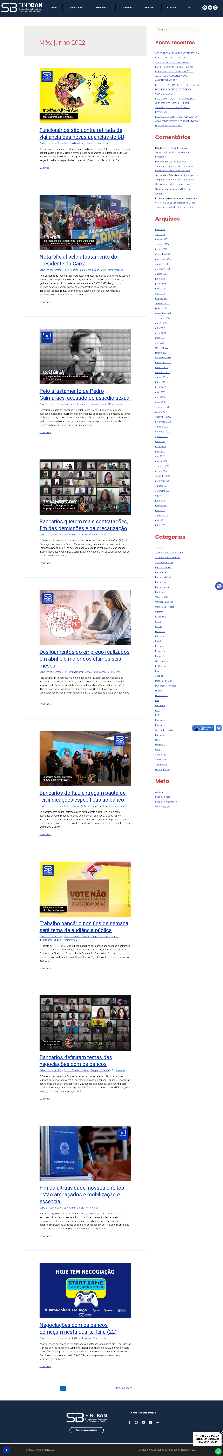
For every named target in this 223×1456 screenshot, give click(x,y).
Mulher (104, 270)
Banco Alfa (160, 572)
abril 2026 (160, 234)
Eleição (158, 641)
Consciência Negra (164, 607)
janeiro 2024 (161, 353)
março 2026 (161, 239)
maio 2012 (160, 520)
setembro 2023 (162, 372)
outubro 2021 (161, 486)
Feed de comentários (166, 801)
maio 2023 (160, 392)
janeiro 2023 (161, 412)
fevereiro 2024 (162, 348)
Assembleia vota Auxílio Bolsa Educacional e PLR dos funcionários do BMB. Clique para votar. (176, 202)
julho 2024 (160, 328)
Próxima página (125, 1388)
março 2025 (161, 298)
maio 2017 (160, 510)
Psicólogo (160, 725)
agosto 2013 (161, 515)
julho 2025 (160, 278)
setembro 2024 (162, 318)
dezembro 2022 (163, 416)
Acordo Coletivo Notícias (76, 806)
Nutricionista (161, 695)
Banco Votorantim (164, 587)
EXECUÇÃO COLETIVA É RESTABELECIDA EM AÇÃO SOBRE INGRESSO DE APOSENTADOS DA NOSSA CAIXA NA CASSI (176, 121)
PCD (157, 710)
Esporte (159, 646)
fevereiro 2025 (162, 303)
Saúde (158, 750)
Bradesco (160, 592)
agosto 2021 (161, 495)
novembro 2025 (163, 259)
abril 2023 (160, 397)
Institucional (93, 270)
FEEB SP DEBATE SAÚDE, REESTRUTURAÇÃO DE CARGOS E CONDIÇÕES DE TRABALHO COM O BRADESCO (177, 89)
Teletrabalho (161, 764)
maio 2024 (160, 338)
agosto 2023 (161, 377)
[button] (86, 1430)
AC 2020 (159, 547)
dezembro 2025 (163, 254)
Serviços (150, 7)
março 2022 (161, 461)
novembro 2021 (163, 481)
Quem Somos (76, 7)
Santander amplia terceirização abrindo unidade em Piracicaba (172, 152)
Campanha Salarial (73, 534)
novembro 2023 (163, 362)
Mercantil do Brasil (164, 680)
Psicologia (160, 720)
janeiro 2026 (161, 249)
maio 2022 (160, 451)
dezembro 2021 (163, 476)
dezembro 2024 (163, 313)
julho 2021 (160, 500)
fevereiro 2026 (162, 244)
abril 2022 (160, 456)
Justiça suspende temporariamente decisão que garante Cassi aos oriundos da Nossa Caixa (174, 166)
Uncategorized (162, 769)
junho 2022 (160, 446)
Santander (160, 745)
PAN (157, 700)
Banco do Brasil (72, 143)
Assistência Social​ (164, 562)
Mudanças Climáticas (165, 685)
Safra (158, 740)
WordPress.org (162, 806)
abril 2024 (160, 343)
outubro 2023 (161, 367)
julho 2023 (160, 382)
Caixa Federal (71, 270)
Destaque (160, 631)
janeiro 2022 (161, 471)
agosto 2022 (161, 436)
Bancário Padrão (163, 567)
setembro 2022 (162, 431)
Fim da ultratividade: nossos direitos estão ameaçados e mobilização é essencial (82, 1195)
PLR (157, 715)
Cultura (158, 626)
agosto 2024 (161, 323)
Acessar (159, 792)
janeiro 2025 (161, 308)
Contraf (82, 270)
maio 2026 (160, 229)
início (54, 7)
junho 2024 (160, 333)
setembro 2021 (162, 491)
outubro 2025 (161, 264)
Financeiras (161, 651)
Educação (160, 636)
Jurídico (57, 940)
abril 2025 (160, 293)
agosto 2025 (161, 274)
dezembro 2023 (163, 357)
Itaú (113, 806)
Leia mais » (45, 167)
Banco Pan (160, 582)
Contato (171, 7)
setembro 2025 (162, 269)
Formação (160, 656)
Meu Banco (103, 7)
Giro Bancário (161, 661)
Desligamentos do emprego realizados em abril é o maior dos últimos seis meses (85, 659)
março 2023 (161, 402)
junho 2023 (160, 387)
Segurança (86, 143)
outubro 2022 (161, 426)
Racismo (159, 735)
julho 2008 (160, 525)
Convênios (127, 7)
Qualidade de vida (164, 730)
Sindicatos (160, 759)
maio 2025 (160, 288)
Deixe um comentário (51, 143)
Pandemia (160, 705)
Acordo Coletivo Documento (169, 552)
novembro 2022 (163, 421)
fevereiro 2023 (162, 407)
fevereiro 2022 (162, 466)
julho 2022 (160, 441)
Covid (158, 621)
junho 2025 (160, 283)
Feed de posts (162, 796)
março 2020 (161, 505)
